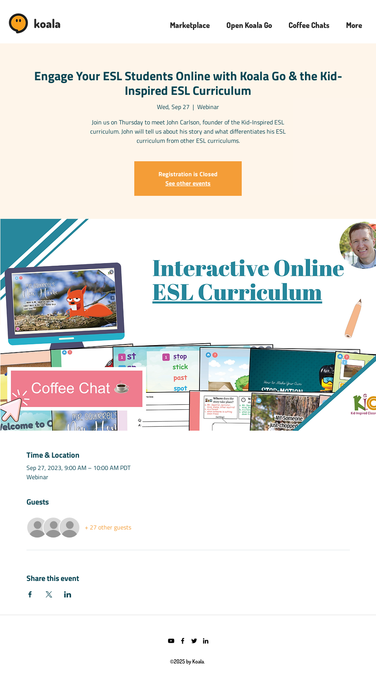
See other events (188, 183)
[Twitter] (194, 641)
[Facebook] (182, 641)
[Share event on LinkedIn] (67, 594)
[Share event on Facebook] (30, 594)
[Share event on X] (49, 594)
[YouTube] (171, 641)
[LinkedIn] (205, 641)
